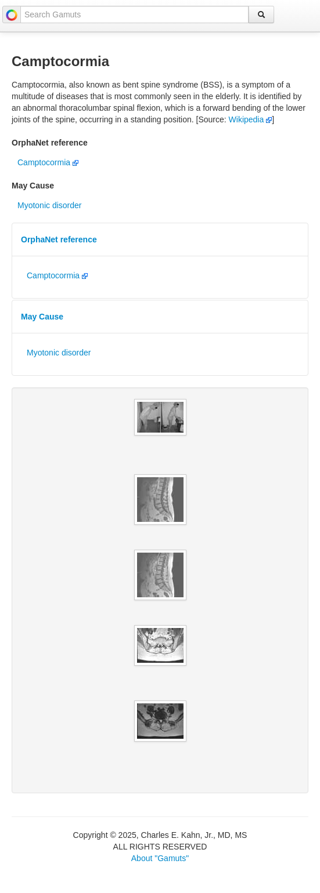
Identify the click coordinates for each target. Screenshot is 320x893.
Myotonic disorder (49, 205)
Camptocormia (47, 162)
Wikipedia (250, 119)
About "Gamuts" (160, 858)
